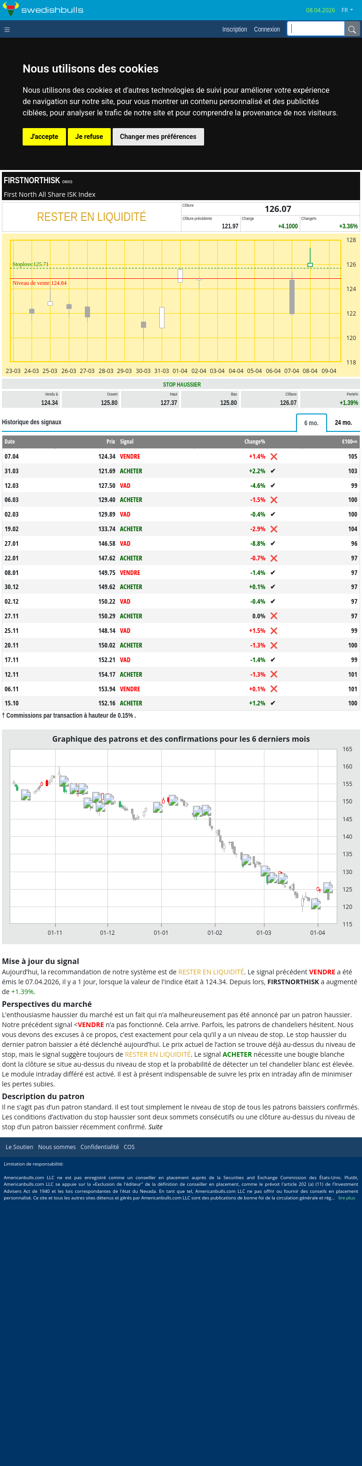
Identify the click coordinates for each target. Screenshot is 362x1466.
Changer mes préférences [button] (158, 136)
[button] (351, 10)
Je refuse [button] (89, 136)
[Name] (352, 28)
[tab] (311, 422)
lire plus (346, 1198)
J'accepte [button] (44, 136)
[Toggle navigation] (9, 28)
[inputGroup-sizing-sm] (316, 28)
